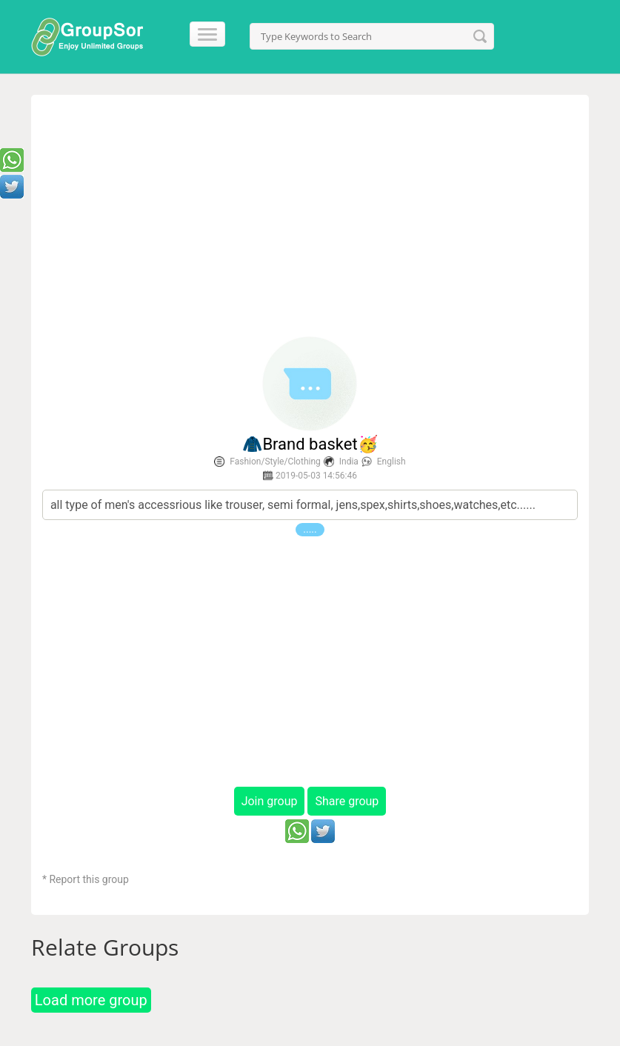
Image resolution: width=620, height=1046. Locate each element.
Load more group (91, 1000)
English (391, 461)
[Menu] (202, 34)
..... (309, 529)
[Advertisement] (310, 217)
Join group (269, 801)
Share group (347, 801)
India (349, 461)
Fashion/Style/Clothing (275, 461)
